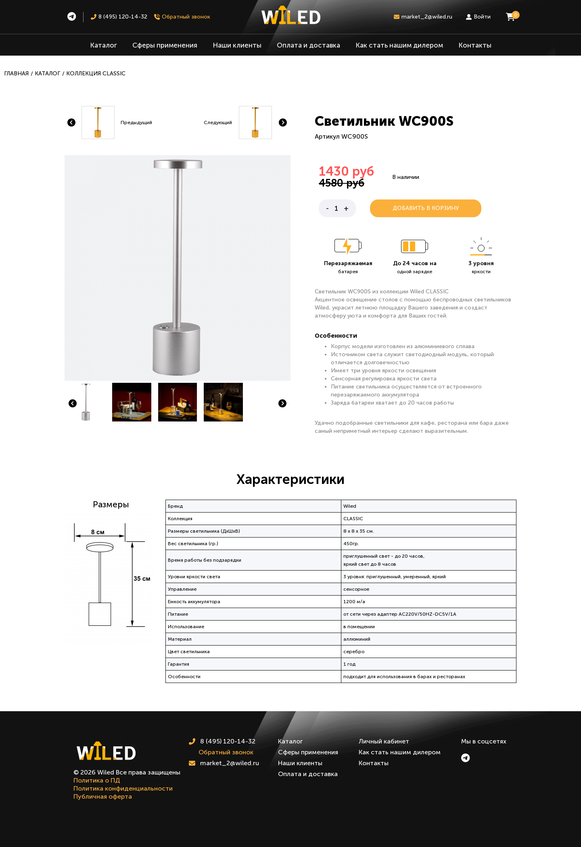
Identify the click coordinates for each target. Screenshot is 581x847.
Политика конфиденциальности (123, 788)
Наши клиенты (237, 45)
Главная (16, 73)
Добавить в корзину (426, 208)
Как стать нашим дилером (399, 45)
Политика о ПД (96, 780)
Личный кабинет (384, 741)
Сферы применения (164, 45)
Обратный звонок (226, 752)
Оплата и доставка (308, 45)
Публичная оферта (102, 796)
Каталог (103, 45)
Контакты (474, 45)
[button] (73, 403)
